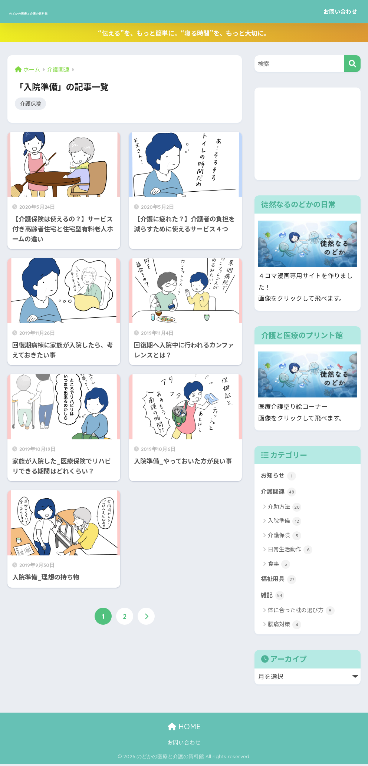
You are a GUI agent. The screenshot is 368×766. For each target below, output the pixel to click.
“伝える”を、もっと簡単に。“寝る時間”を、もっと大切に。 (184, 32)
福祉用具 (279, 580)
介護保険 (31, 104)
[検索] (352, 63)
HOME (184, 728)
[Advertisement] (307, 134)
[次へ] (146, 617)
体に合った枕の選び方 (301, 612)
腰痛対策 (284, 626)
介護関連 (279, 492)
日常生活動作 (290, 550)
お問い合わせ (340, 11)
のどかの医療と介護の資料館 (68, 11)
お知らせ (279, 476)
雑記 (273, 597)
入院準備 (284, 522)
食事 (279, 565)
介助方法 (284, 508)
